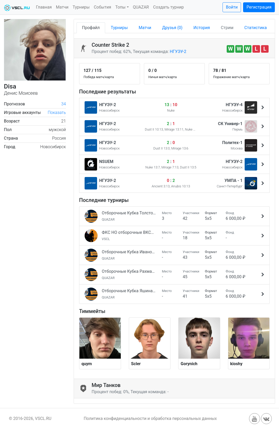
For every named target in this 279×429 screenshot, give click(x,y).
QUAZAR (141, 7)
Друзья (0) (172, 27)
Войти (232, 7)
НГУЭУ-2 (178, 51)
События (102, 7)
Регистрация (258, 7)
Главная (44, 7)
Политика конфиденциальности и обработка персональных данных (150, 418)
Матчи (62, 7)
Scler (136, 363)
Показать (57, 112)
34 (63, 103)
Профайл (91, 27)
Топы (120, 7)
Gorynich (189, 363)
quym (86, 363)
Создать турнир (168, 7)
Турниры (81, 7)
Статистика (255, 27)
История (201, 27)
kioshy (236, 363)
